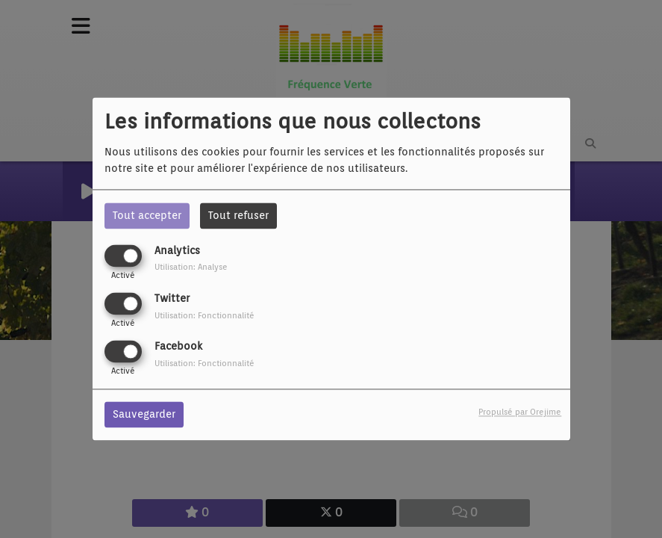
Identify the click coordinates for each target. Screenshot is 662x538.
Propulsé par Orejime (519, 412)
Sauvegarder (144, 415)
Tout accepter (147, 215)
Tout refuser (238, 215)
